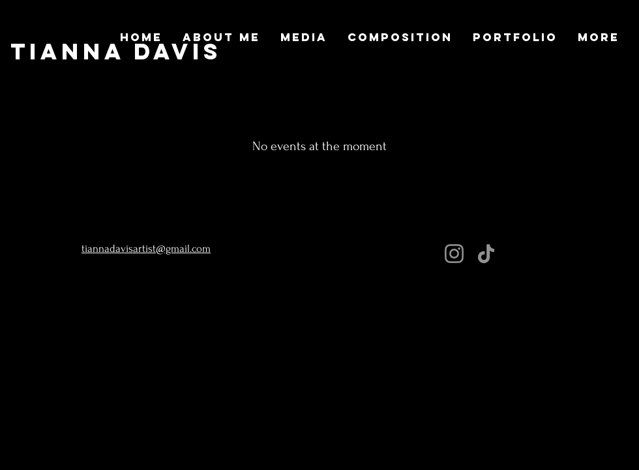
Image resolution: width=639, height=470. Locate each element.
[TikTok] (486, 253)
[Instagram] (454, 253)
